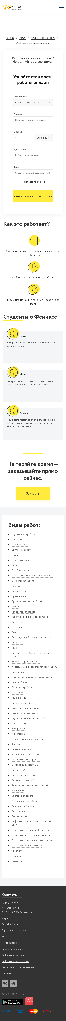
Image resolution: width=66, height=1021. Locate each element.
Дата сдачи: (20, 149)
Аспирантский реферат (24, 806)
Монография (18, 734)
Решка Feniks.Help (11, 924)
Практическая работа (23, 703)
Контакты (7, 973)
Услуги (22, 38)
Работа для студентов (13, 949)
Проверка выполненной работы (29, 601)
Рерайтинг (17, 856)
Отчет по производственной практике (32, 840)
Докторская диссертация (25, 765)
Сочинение (18, 861)
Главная (10, 38)
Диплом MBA (19, 770)
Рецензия (17, 627)
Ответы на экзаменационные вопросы (32, 575)
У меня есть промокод (33, 182)
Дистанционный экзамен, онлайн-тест (32, 637)
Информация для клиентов (16, 955)
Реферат (16, 555)
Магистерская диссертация (26, 754)
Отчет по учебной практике (27, 845)
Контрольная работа (22, 539)
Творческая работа (22, 687)
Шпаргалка (17, 642)
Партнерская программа (14, 930)
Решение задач (19, 698)
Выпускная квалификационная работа (31, 785)
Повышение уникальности (25, 708)
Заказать (33, 493)
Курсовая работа (20, 544)
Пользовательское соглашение (18, 967)
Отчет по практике (22, 560)
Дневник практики (21, 749)
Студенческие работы (43, 38)
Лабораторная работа (23, 611)
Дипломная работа (22, 550)
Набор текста (19, 728)
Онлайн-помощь (20, 570)
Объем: (18, 131)
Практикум (17, 851)
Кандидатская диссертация (26, 759)
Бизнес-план (18, 790)
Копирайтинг (18, 744)
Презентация (19, 596)
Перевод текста (20, 591)
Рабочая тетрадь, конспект (26, 661)
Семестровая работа (23, 581)
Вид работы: (20, 96)
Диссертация (19, 672)
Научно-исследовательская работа (30, 718)
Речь (14, 632)
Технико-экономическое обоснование (33, 677)
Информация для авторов (15, 961)
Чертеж (16, 586)
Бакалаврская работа (22, 796)
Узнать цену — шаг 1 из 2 (33, 196)
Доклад (15, 606)
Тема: (17, 167)
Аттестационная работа (24, 801)
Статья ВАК (17, 692)
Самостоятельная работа (25, 713)
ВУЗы (4, 937)
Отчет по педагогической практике (31, 830)
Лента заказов (9, 943)
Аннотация (17, 622)
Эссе (14, 565)
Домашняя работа (21, 816)
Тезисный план (19, 682)
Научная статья (19, 723)
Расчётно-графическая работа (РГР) (30, 617)
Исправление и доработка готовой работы (34, 667)
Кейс (14, 648)
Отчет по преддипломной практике (31, 835)
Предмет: (19, 114)
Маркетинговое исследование (28, 739)
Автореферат (19, 811)
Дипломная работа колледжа (27, 775)
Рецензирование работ (24, 780)
